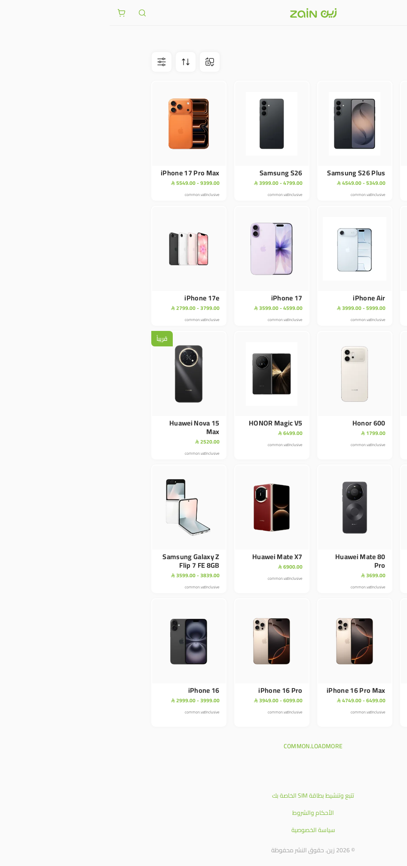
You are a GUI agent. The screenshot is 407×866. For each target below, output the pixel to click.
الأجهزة (373, 38)
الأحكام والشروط (203, 812)
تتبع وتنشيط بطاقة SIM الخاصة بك (203, 795)
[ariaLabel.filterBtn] (52, 62)
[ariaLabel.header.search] (33, 13)
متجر (394, 38)
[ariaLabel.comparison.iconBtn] (100, 62)
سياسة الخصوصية (204, 830)
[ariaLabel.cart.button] (12, 13)
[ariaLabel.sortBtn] (76, 62)
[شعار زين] (204, 13)
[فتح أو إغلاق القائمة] (395, 12)
